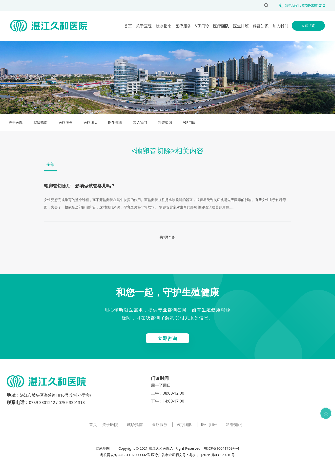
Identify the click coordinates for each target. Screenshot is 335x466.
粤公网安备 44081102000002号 (125, 454)
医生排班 (241, 26)
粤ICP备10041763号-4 (221, 448)
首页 (128, 26)
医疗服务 (183, 26)
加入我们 (280, 26)
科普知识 (261, 26)
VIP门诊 (202, 26)
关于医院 (144, 26)
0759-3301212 (42, 402)
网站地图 (103, 448)
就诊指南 (163, 26)
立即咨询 (308, 25)
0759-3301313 (72, 402)
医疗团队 (221, 26)
